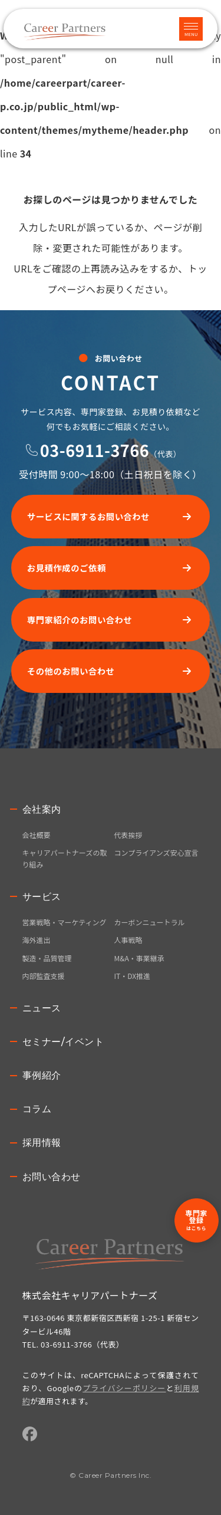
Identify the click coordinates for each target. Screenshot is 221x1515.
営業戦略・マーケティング (64, 922)
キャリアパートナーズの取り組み (64, 858)
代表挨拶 (128, 835)
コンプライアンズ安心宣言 (156, 852)
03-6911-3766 (94, 450)
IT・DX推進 (132, 976)
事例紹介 (41, 1075)
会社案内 (41, 809)
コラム (37, 1109)
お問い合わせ (51, 1176)
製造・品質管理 (47, 958)
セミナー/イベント (63, 1041)
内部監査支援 (43, 976)
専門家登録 (196, 1219)
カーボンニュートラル (149, 922)
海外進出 (36, 940)
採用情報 (41, 1142)
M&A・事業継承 (139, 958)
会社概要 (36, 835)
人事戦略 (128, 940)
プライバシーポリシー (124, 1388)
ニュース (41, 1008)
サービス (41, 896)
